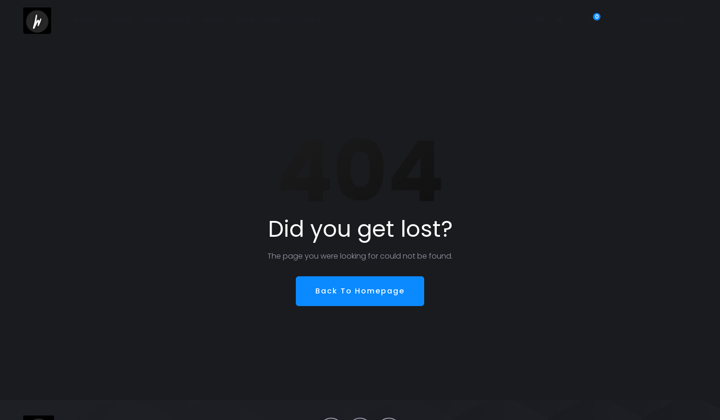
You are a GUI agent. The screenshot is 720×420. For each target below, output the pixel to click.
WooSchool (167, 19)
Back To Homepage (360, 291)
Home (85, 19)
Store (121, 19)
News (213, 19)
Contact (311, 19)
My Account (259, 19)
